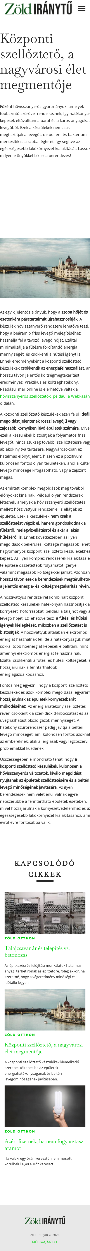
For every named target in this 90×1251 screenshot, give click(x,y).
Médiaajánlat (45, 1242)
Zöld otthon (20, 938)
